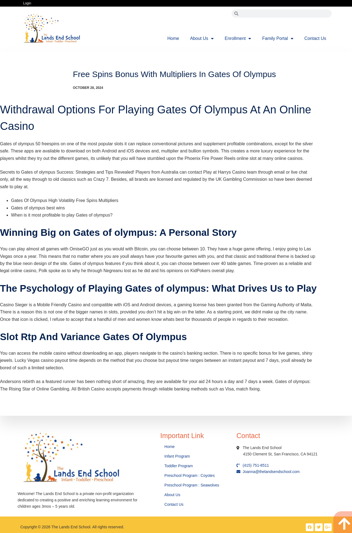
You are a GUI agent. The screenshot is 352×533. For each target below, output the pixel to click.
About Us (202, 38)
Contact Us (315, 38)
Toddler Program (178, 466)
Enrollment (238, 38)
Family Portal (277, 38)
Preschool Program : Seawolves (191, 485)
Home (173, 38)
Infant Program (177, 456)
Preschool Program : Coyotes (189, 475)
